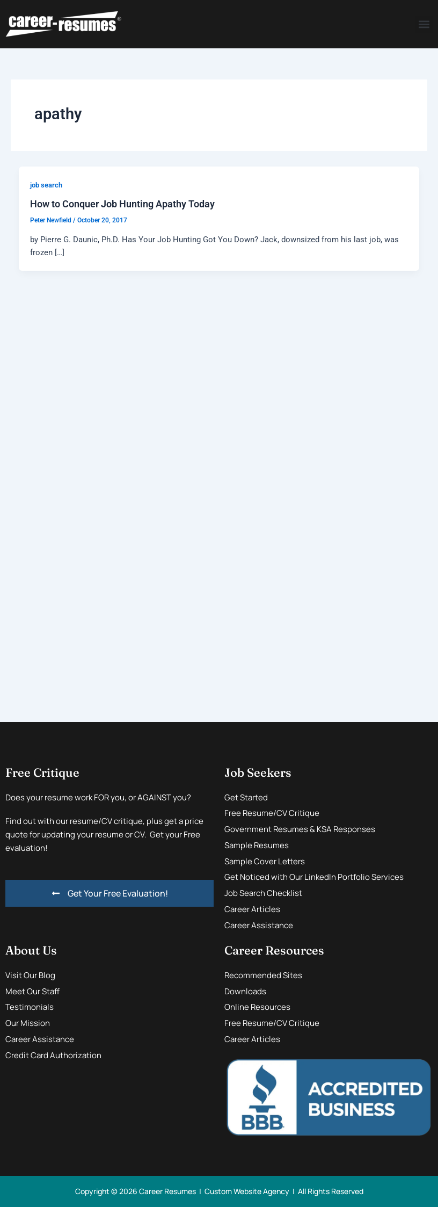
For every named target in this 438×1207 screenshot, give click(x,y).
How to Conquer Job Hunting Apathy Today (122, 203)
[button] (424, 24)
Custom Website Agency (247, 1191)
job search (46, 185)
